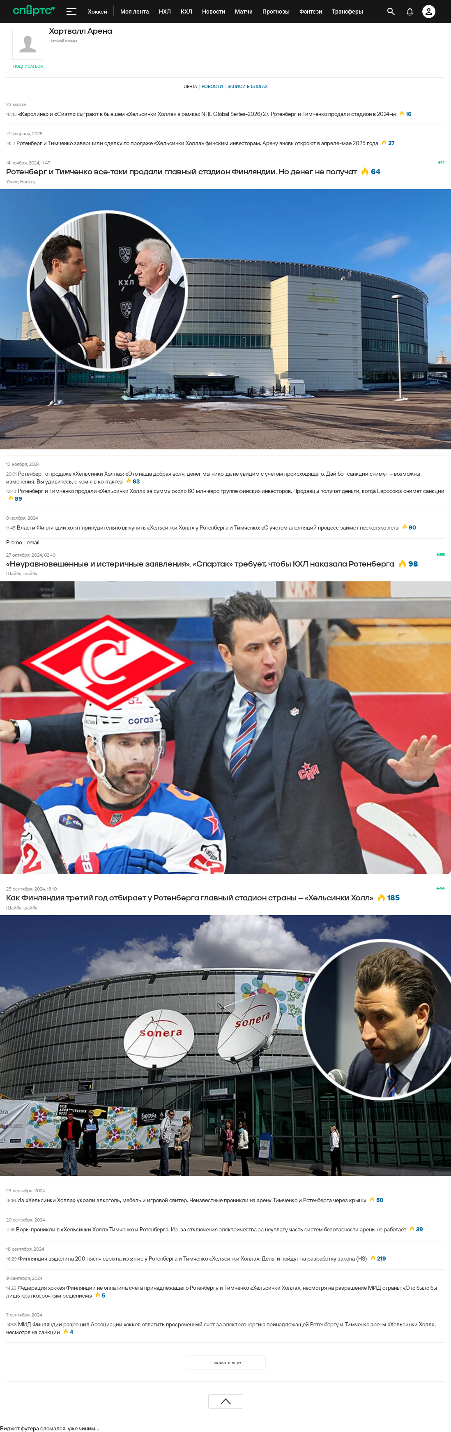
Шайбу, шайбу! (22, 573)
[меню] (71, 11)
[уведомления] (410, 11)
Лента (190, 86)
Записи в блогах (247, 86)
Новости (212, 86)
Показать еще (225, 1362)
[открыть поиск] (391, 11)
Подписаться (28, 66)
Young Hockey (21, 181)
